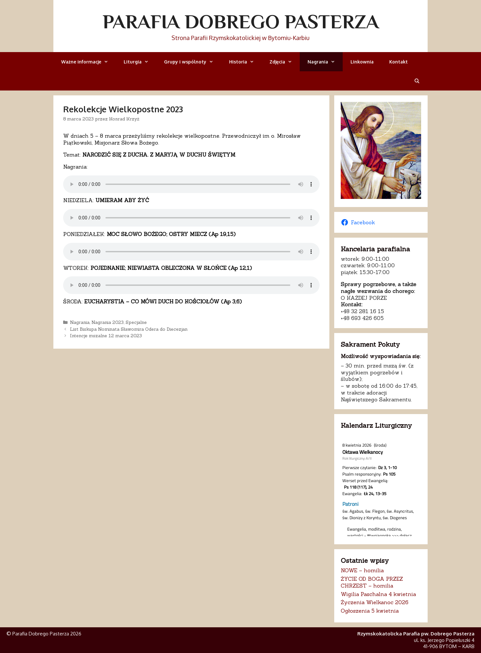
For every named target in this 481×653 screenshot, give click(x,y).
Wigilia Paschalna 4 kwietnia (378, 594)
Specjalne (136, 322)
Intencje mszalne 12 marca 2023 (106, 336)
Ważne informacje (88, 61)
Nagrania (325, 61)
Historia (245, 61)
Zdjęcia (284, 61)
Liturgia (140, 61)
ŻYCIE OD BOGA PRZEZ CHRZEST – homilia (372, 582)
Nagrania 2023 (107, 322)
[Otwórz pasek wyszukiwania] (417, 80)
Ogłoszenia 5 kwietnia (370, 610)
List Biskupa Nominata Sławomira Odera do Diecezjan (128, 329)
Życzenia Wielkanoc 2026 (374, 602)
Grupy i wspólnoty (192, 61)
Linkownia (362, 61)
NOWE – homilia (362, 570)
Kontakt (398, 61)
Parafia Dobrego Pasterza (241, 21)
